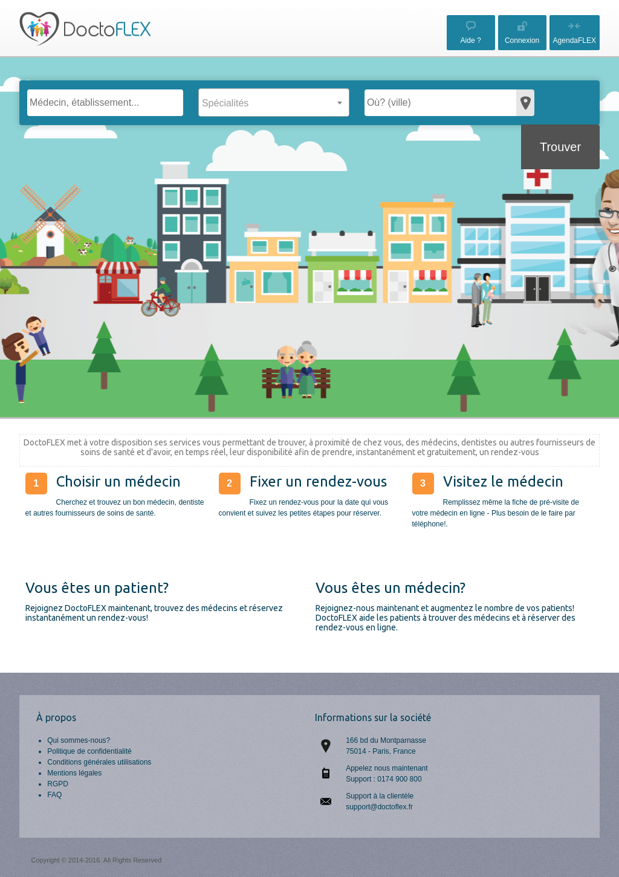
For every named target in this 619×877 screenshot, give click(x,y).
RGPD (57, 784)
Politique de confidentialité (89, 751)
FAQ (54, 795)
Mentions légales (74, 773)
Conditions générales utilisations (99, 762)
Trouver (560, 147)
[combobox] (273, 102)
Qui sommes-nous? (78, 740)
